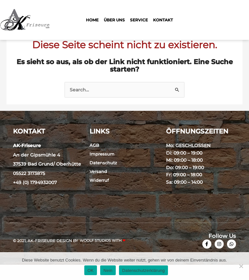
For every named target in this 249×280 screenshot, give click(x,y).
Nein (108, 270)
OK (91, 270)
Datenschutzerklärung (143, 270)
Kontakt (163, 20)
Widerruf (99, 195)
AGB (94, 160)
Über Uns (114, 20)
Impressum (101, 169)
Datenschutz (103, 178)
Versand (98, 186)
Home (92, 20)
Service (139, 20)
